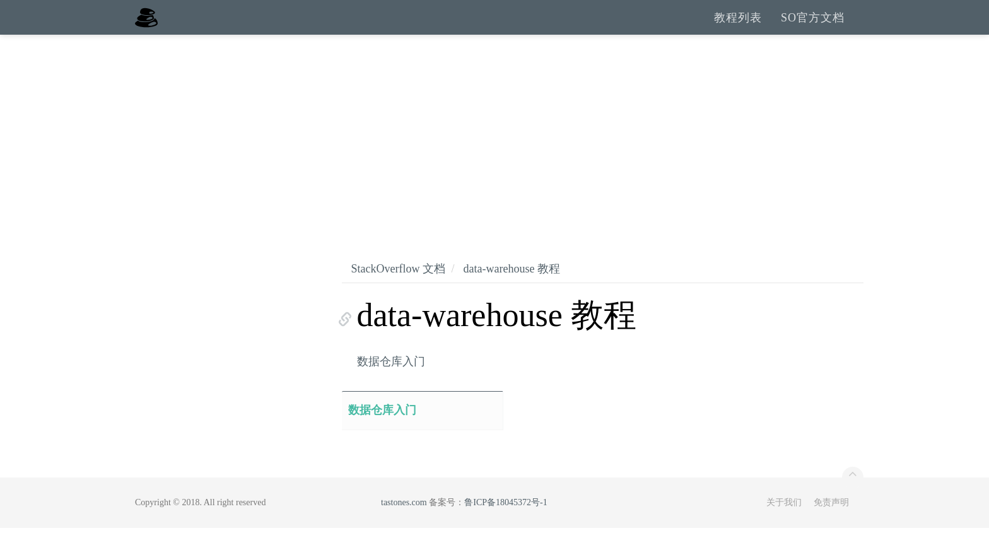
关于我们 (784, 524)
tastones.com (404, 524)
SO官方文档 (813, 28)
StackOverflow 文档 (398, 290)
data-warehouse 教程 (511, 290)
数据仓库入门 (391, 383)
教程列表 (738, 28)
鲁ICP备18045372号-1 (505, 524)
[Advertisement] (494, 151)
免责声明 (831, 524)
